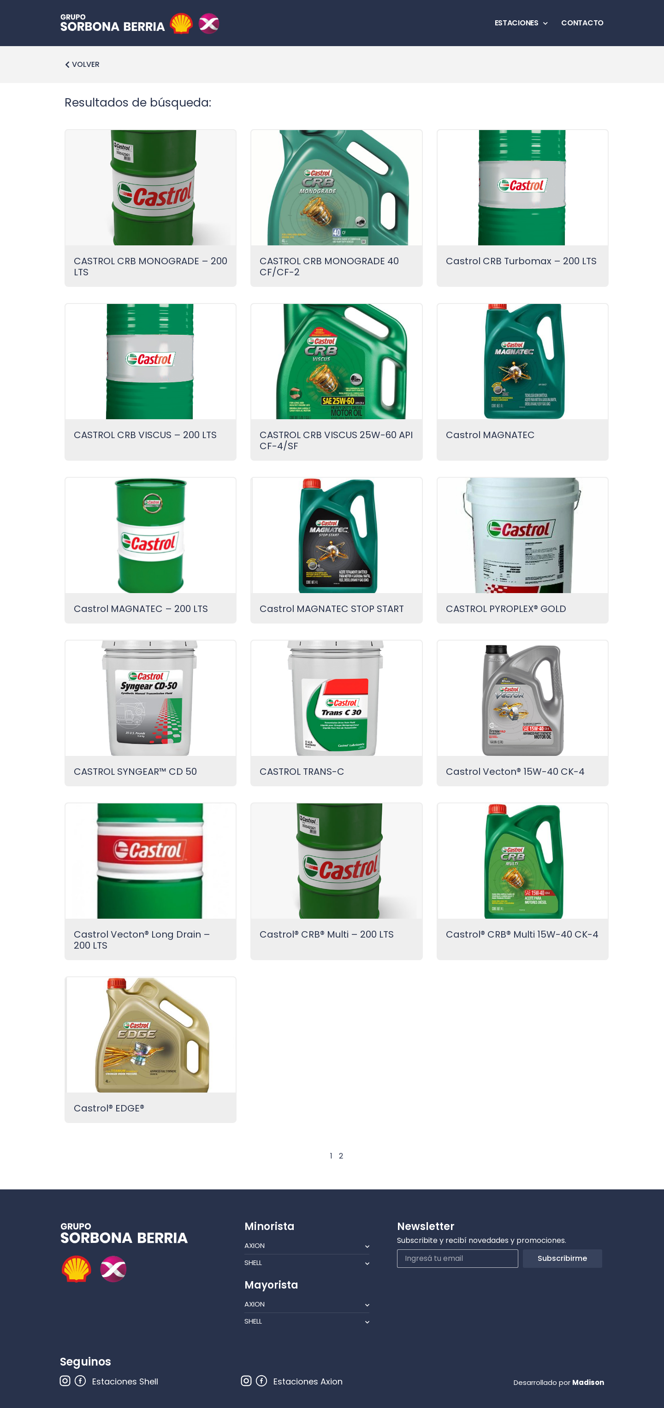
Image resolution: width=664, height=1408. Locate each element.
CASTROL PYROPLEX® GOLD (506, 608)
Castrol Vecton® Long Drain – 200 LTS (142, 940)
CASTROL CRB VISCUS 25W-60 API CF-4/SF (336, 440)
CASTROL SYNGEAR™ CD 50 (135, 771)
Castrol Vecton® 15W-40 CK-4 (515, 771)
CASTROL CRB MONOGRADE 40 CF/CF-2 (329, 267)
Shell (306, 1263)
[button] (82, 65)
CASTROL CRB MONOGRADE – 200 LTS (150, 267)
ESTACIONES (521, 23)
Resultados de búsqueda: (138, 103)
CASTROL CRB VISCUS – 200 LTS (145, 434)
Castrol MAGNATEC (490, 434)
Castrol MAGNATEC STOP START (332, 608)
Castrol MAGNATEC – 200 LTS (141, 608)
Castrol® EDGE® (109, 1108)
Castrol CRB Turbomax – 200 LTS (521, 261)
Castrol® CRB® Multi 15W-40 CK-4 (522, 934)
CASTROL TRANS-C (302, 771)
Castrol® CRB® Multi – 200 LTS (327, 934)
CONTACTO (582, 23)
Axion (306, 1246)
